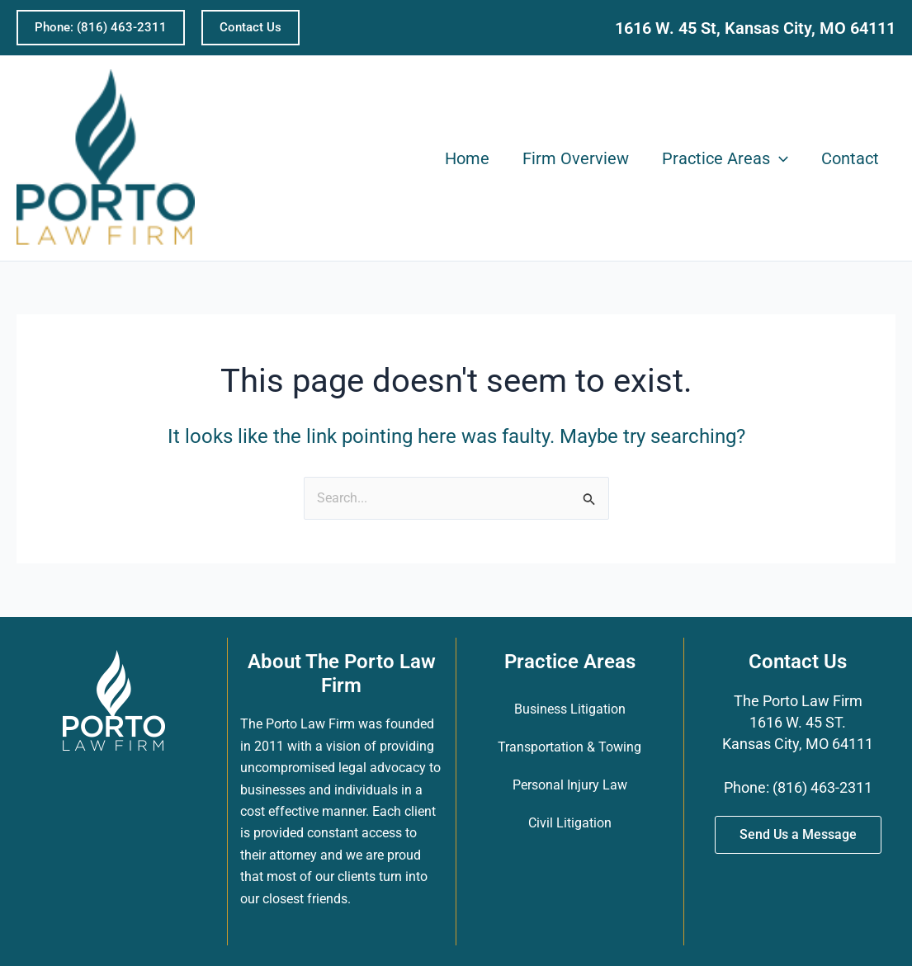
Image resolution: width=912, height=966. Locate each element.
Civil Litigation (570, 823)
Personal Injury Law (570, 785)
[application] (779, 158)
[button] (101, 27)
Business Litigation (570, 709)
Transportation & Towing (569, 747)
